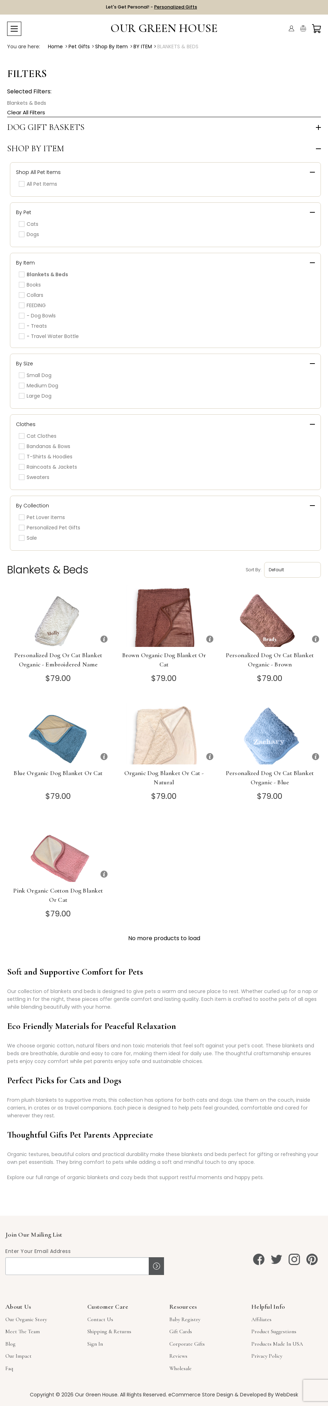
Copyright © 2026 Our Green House (73, 1394)
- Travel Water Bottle (49, 336)
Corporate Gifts (187, 1344)
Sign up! (156, 1266)
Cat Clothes (37, 436)
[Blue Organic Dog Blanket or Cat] (58, 733)
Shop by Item (35, 149)
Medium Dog (38, 385)
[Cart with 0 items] (316, 28)
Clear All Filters (26, 112)
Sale (28, 537)
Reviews (178, 1356)
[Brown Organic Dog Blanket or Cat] (164, 616)
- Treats (33, 325)
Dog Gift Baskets (45, 127)
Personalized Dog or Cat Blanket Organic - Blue (270, 777)
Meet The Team (22, 1331)
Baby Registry (184, 1319)
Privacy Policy (266, 1356)
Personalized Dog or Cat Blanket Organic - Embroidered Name (58, 659)
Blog (10, 1344)
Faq (9, 1368)
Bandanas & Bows (44, 446)
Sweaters (34, 477)
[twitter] (276, 1259)
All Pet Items (38, 183)
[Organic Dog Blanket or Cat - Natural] (164, 733)
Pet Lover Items (42, 517)
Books (30, 284)
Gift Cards (180, 1331)
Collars (31, 295)
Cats (28, 224)
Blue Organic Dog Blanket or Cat (58, 773)
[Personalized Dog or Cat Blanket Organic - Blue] (270, 733)
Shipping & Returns (109, 1331)
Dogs (29, 234)
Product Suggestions (273, 1331)
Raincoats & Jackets (48, 466)
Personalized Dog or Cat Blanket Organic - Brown (270, 659)
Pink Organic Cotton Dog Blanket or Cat (58, 895)
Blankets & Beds (26, 103)
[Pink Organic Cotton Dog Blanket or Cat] (58, 851)
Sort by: (253, 570)
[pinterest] (312, 1259)
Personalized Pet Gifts (49, 527)
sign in (95, 1344)
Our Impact (18, 1356)
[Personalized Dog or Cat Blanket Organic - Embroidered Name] (58, 616)
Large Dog (35, 395)
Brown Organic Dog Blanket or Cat (164, 659)
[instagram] (294, 1259)
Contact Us (100, 1319)
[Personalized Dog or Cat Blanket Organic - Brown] (270, 616)
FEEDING (32, 305)
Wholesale (180, 1368)
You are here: (23, 46)
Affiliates (261, 1319)
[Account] (291, 28)
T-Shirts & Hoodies (45, 456)
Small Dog (35, 375)
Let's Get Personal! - (151, 7)
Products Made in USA (277, 1344)
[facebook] (258, 1259)
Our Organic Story (26, 1319)
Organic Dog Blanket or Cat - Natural (164, 777)
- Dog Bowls (37, 315)
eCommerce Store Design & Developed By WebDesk (233, 1394)
